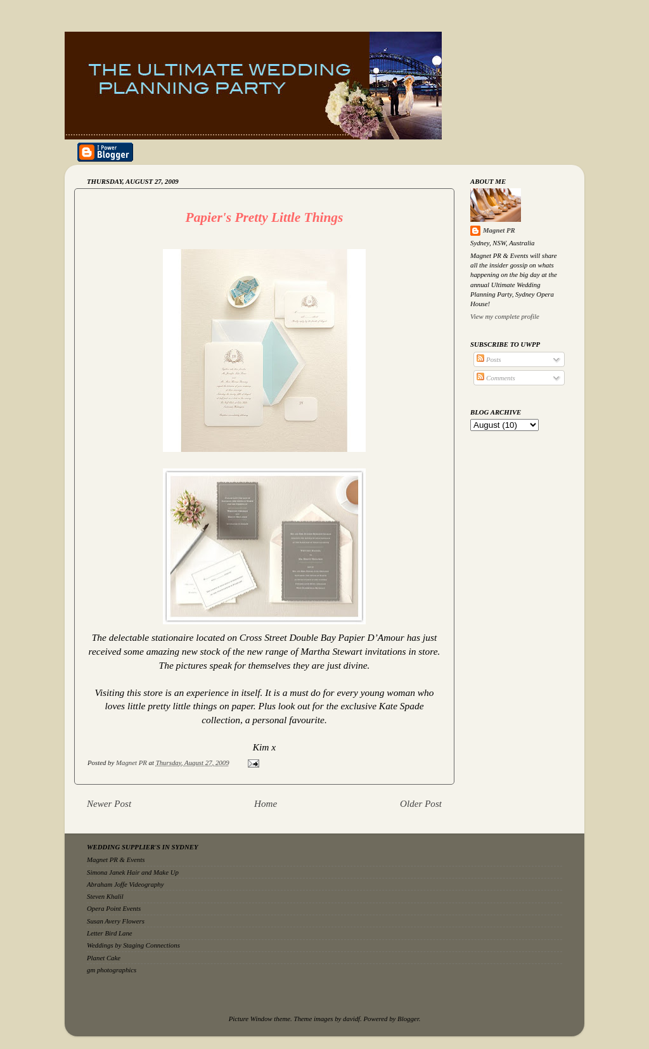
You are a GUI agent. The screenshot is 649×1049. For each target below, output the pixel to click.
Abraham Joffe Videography (125, 884)
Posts (489, 359)
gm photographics (111, 970)
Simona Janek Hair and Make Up (133, 872)
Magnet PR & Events (116, 859)
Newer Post (109, 804)
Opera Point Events (114, 908)
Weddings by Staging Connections (133, 945)
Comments (496, 378)
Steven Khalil (105, 896)
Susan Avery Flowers (116, 921)
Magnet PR (499, 230)
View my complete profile (504, 316)
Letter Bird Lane (109, 933)
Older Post (421, 804)
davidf (351, 1018)
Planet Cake (103, 958)
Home (265, 804)
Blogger (408, 1018)
